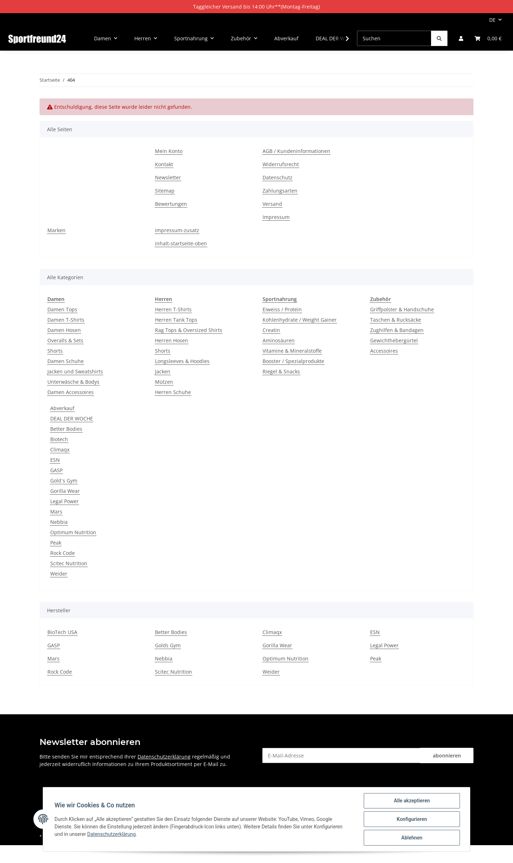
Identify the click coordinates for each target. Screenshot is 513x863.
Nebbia (59, 522)
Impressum (276, 217)
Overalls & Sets (65, 340)
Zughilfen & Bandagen (397, 330)
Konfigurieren (412, 819)
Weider (58, 573)
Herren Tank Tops (176, 319)
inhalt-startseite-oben (181, 243)
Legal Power (64, 501)
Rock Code (62, 553)
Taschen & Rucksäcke (395, 319)
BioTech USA (62, 632)
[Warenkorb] (488, 38)
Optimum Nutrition (73, 532)
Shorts (55, 350)
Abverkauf (62, 408)
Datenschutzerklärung (164, 756)
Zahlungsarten (280, 190)
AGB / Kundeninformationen (296, 151)
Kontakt (164, 164)
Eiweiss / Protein (282, 309)
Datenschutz (277, 177)
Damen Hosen (64, 330)
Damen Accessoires (70, 392)
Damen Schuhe (65, 361)
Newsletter (168, 177)
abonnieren (447, 755)
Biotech (59, 439)
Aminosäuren (279, 340)
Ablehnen (411, 838)
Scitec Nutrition (68, 563)
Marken (56, 230)
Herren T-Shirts (173, 309)
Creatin (271, 330)
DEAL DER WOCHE (71, 418)
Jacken (162, 371)
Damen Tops (62, 309)
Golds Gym (168, 645)
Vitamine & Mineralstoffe (292, 350)
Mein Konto (168, 151)
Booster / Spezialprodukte (293, 361)
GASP (56, 470)
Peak (55, 542)
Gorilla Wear (65, 490)
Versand (272, 203)
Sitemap (165, 190)
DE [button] (492, 19)
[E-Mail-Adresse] (341, 755)
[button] (461, 38)
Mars (56, 511)
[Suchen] (394, 38)
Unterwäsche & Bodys (73, 381)
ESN (55, 459)
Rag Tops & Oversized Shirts (188, 330)
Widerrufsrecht (281, 164)
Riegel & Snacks (281, 371)
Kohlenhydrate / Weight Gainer (300, 319)
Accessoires (384, 350)
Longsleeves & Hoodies (182, 361)
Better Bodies (66, 428)
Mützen (164, 381)
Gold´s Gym (63, 480)
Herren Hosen (171, 340)
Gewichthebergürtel (394, 340)
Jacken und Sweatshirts (75, 371)
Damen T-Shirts (65, 319)
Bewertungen (171, 203)
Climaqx (59, 449)
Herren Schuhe (173, 392)
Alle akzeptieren (412, 800)
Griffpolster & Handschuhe (402, 309)
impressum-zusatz (177, 230)
